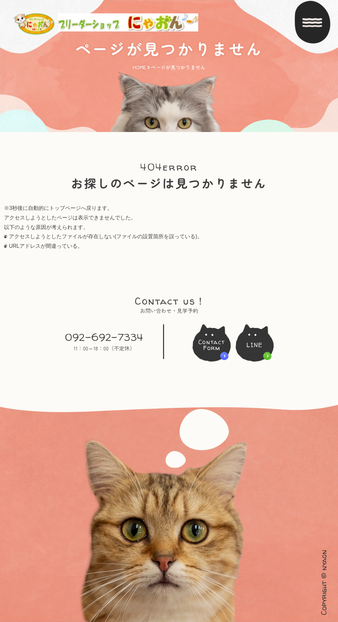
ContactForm (209, 345)
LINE (257, 345)
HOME (139, 58)
